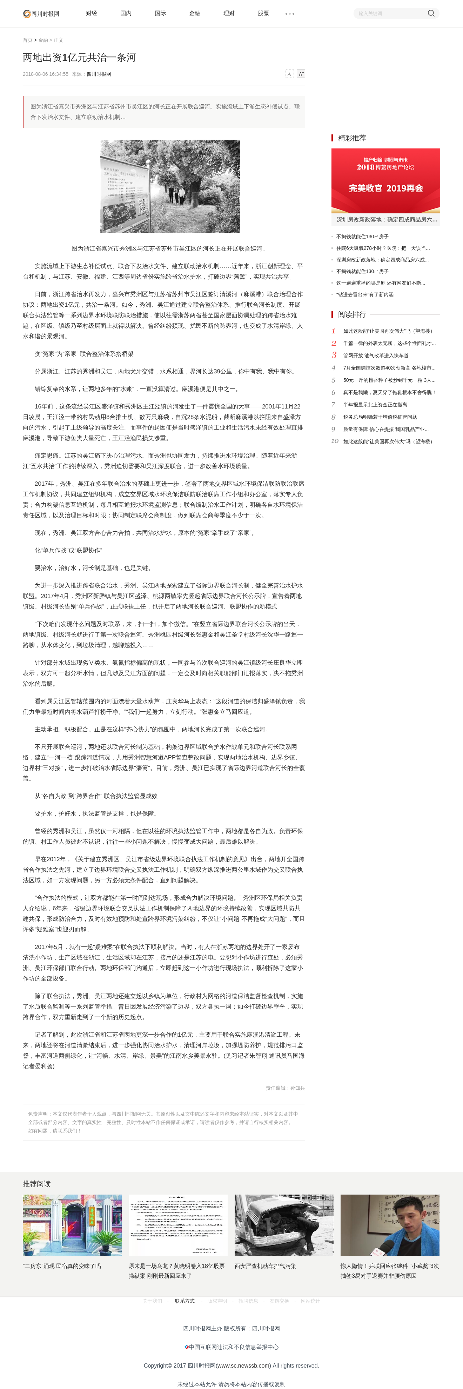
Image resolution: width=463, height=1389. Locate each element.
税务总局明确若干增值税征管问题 (380, 417)
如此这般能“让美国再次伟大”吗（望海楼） (389, 331)
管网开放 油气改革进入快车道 (376, 355)
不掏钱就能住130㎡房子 (362, 236)
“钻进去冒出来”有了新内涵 (365, 294)
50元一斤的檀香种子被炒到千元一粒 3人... (389, 380)
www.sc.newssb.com (243, 1366)
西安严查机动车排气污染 (265, 1266)
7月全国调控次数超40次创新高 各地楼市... (389, 368)
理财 (229, 13)
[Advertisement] (384, 80)
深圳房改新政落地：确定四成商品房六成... (382, 259)
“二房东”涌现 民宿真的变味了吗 (62, 1266)
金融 (194, 13)
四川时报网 (99, 74)
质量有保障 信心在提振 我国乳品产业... (386, 429)
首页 (28, 40)
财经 (91, 13)
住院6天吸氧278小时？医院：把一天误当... (383, 248)
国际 (160, 13)
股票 (263, 13)
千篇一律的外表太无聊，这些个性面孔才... (389, 343)
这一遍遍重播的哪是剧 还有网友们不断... (380, 283)
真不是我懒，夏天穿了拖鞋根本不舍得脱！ (390, 392)
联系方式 (185, 1301)
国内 (126, 13)
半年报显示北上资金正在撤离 (375, 404)
